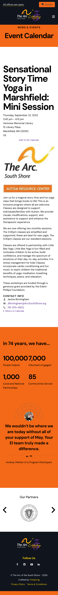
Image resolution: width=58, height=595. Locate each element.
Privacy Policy (18, 588)
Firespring (35, 583)
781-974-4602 (15, 311)
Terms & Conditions (37, 588)
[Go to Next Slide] (53, 514)
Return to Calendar (14, 315)
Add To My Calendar (29, 144)
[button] (53, 16)
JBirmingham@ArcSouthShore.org (26, 307)
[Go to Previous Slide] (4, 514)
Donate (47, 4)
